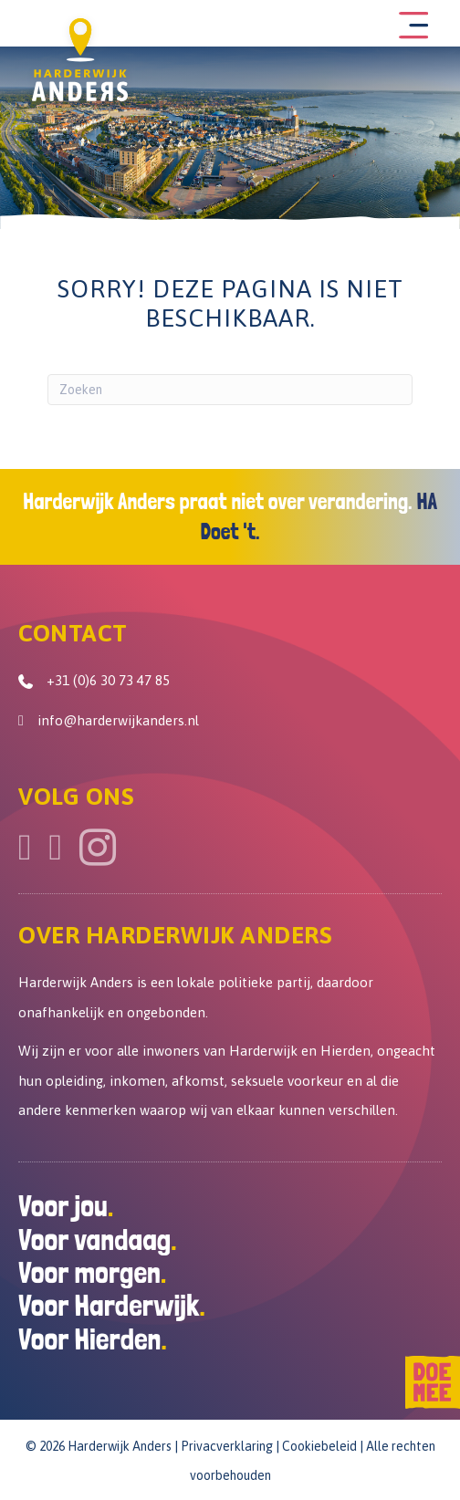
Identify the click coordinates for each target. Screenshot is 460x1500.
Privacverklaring (227, 1446)
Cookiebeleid (319, 1446)
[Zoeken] (230, 389)
